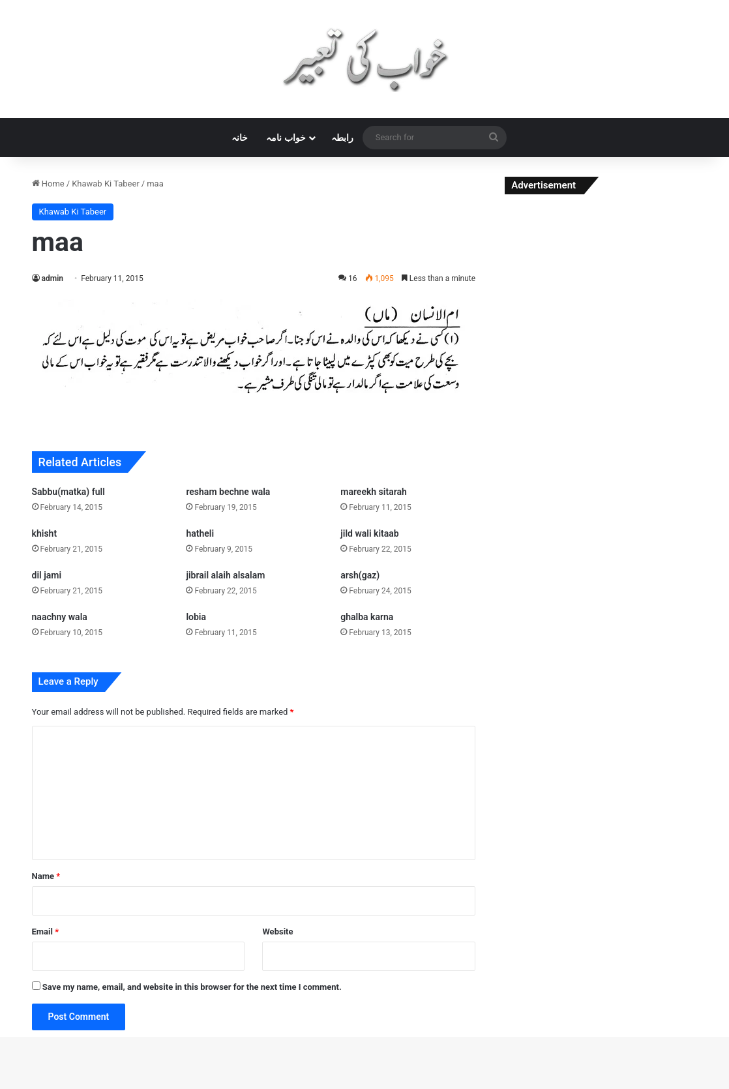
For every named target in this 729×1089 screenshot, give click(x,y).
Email (45, 931)
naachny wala (59, 617)
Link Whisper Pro (431, 1086)
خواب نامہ (285, 137)
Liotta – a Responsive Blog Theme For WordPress (485, 1086)
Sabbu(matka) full (68, 491)
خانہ (239, 137)
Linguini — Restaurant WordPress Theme (370, 1086)
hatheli (200, 533)
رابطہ (342, 137)
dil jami (47, 575)
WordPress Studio (205, 1086)
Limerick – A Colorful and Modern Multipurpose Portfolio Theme (231, 1086)
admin (52, 278)
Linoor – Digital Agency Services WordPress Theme (454, 1086)
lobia (196, 617)
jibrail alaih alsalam (225, 575)
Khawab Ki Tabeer (106, 183)
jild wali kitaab (369, 533)
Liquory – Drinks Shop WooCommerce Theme (516, 1086)
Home (48, 183)
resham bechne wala (228, 491)
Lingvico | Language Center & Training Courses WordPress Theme (404, 1086)
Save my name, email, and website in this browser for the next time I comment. (192, 987)
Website (277, 931)
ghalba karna (366, 617)
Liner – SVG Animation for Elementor (345, 1086)
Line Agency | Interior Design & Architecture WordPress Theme (313, 1086)
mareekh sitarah (373, 491)
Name (46, 876)
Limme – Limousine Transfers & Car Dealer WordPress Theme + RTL (272, 1086)
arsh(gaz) (359, 575)
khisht (44, 533)
